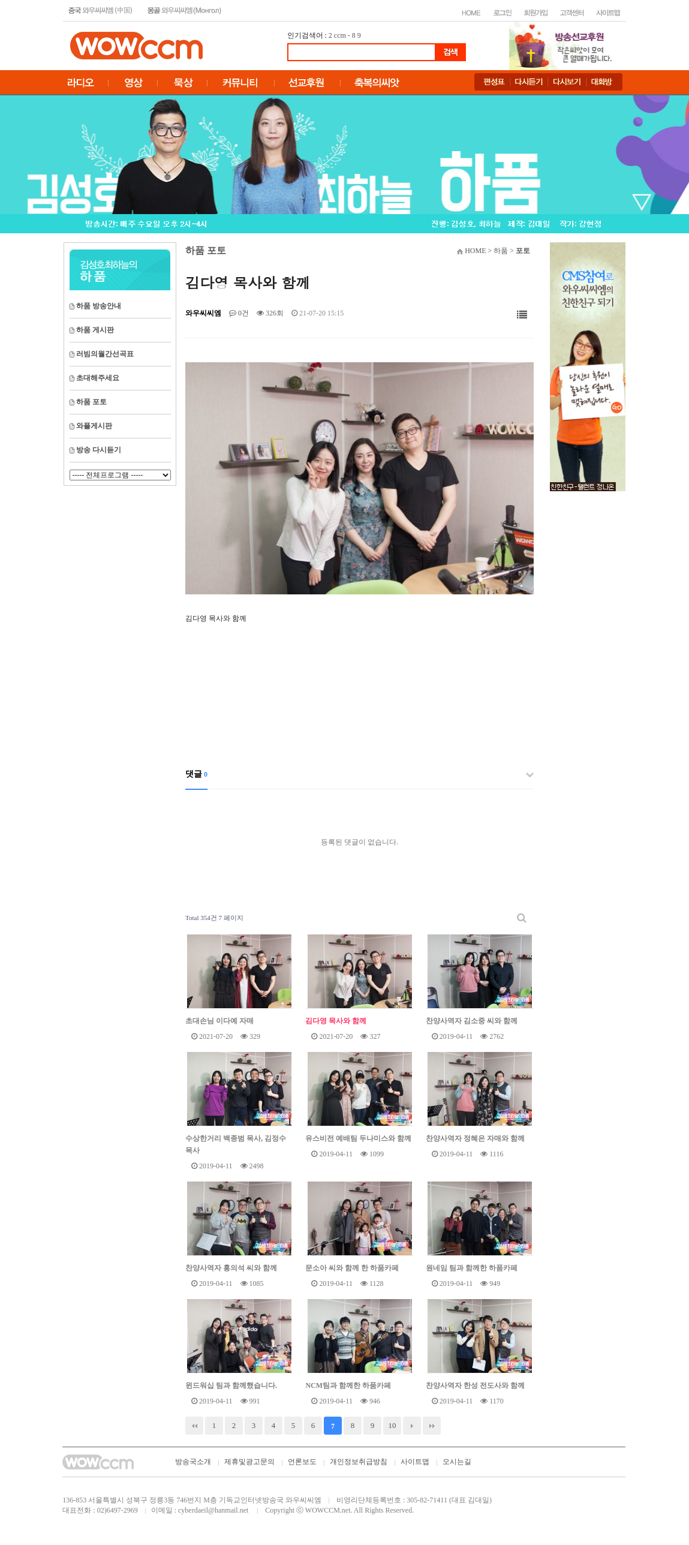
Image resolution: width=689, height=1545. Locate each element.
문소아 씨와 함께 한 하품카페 (352, 1268)
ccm (340, 35)
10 (392, 1425)
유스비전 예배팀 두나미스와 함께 (358, 1138)
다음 (412, 1426)
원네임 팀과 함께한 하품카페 (471, 1268)
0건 (239, 313)
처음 (194, 1426)
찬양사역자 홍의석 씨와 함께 (231, 1268)
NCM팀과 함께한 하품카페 (348, 1385)
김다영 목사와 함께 (335, 1021)
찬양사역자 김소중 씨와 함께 (471, 1021)
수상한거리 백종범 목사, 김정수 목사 (235, 1144)
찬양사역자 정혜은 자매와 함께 (475, 1138)
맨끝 (432, 1426)
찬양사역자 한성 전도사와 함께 (475, 1385)
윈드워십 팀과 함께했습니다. (231, 1385)
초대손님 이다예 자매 (219, 1021)
